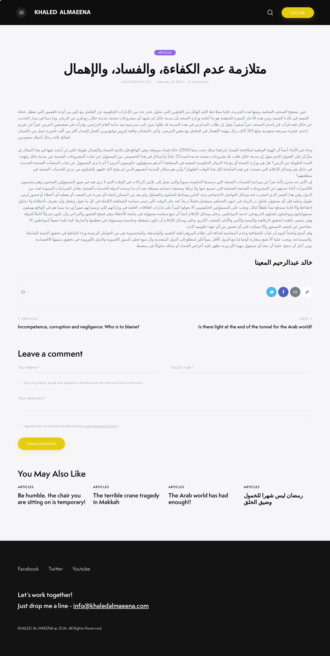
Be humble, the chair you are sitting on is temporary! (52, 498)
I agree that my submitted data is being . (72, 426)
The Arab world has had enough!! (198, 498)
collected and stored (100, 426)
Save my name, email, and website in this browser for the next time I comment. (84, 383)
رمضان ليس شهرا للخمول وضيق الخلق (273, 498)
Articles (165, 52)
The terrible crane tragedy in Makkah (126, 498)
